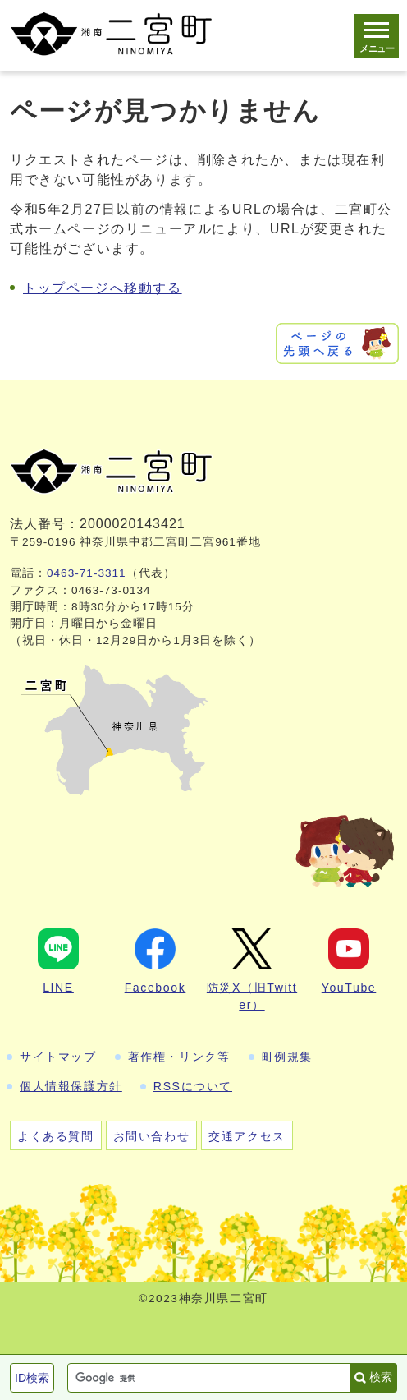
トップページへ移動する (102, 288)
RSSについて (192, 1086)
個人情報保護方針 (71, 1086)
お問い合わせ (151, 1136)
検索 (380, 1377)
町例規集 (287, 1056)
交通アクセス (247, 1136)
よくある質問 (55, 1136)
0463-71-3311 (86, 573)
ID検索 (32, 1377)
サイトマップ (58, 1056)
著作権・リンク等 (179, 1056)
